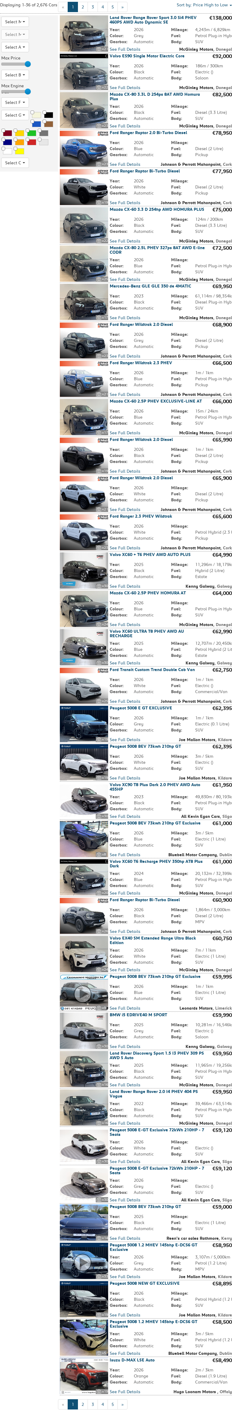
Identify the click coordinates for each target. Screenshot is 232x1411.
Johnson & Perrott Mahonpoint (191, 164)
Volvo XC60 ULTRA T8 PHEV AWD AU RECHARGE (147, 633)
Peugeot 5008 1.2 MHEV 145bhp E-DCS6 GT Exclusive (153, 1247)
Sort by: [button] (204, 5)
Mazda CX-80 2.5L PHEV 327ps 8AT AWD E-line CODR (157, 250)
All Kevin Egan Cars (200, 816)
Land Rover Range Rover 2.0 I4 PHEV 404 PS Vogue (154, 1094)
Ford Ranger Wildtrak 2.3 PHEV (141, 362)
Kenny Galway (199, 586)
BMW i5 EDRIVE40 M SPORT (138, 1014)
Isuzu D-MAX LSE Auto (132, 1360)
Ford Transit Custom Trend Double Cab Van (152, 669)
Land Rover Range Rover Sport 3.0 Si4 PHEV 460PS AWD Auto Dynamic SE (153, 20)
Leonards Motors (196, 1008)
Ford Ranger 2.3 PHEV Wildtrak (141, 516)
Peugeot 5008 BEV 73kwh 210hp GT (145, 746)
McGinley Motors (196, 49)
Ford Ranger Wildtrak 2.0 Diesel (141, 324)
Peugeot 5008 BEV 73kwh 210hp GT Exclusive (155, 823)
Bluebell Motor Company (192, 854)
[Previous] (63, 7)
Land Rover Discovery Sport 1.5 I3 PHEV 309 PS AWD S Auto (157, 1055)
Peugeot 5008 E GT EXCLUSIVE (141, 708)
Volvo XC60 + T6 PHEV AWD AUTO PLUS (150, 554)
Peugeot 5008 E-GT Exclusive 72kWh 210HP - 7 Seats (157, 1132)
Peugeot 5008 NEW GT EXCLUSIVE (145, 1283)
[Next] (122, 7)
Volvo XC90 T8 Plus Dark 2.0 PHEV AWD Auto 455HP (155, 787)
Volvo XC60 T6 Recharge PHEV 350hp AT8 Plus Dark (156, 864)
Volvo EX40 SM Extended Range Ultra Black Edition (153, 940)
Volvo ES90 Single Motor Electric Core (147, 56)
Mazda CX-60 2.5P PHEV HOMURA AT (148, 593)
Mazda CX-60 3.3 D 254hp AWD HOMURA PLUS (157, 209)
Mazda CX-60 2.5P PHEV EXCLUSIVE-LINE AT (156, 401)
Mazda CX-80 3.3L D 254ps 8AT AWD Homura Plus (155, 96)
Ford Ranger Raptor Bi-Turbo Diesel (145, 171)
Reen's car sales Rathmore (192, 1238)
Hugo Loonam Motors (195, 1391)
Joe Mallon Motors (197, 739)
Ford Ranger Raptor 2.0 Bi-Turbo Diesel (148, 132)
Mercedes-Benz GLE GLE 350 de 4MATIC (150, 286)
